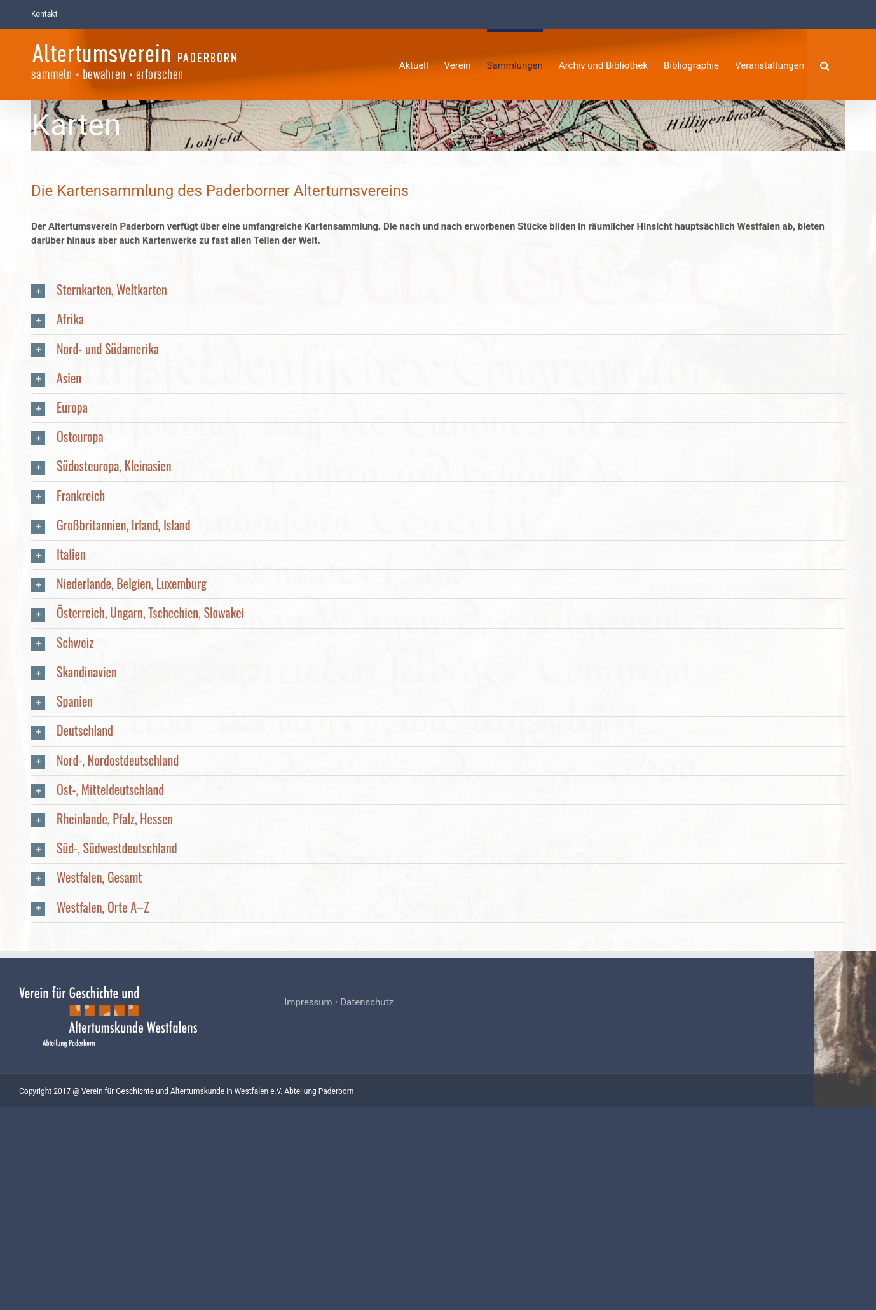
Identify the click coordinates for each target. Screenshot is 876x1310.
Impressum (339, 1205)
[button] (824, 64)
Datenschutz (398, 1205)
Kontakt (44, 14)
